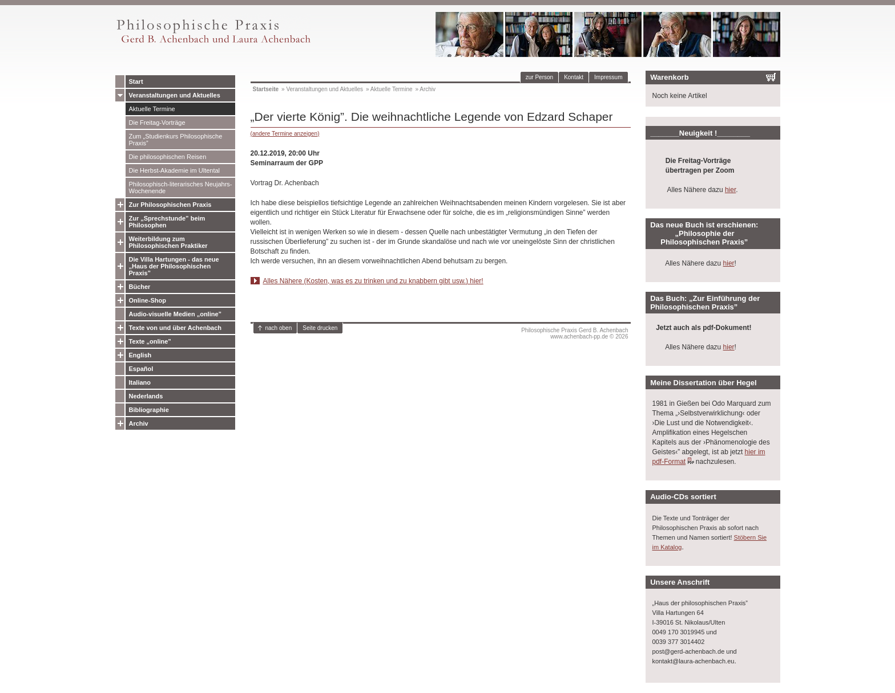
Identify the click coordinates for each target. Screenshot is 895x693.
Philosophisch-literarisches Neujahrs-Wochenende (180, 187)
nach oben (278, 328)
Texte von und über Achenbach (175, 327)
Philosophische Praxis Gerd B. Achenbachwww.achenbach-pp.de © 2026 (574, 333)
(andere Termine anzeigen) (285, 134)
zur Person (539, 77)
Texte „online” (150, 341)
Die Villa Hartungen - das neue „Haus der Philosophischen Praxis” (174, 266)
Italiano (140, 382)
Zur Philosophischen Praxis (170, 204)
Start (136, 81)
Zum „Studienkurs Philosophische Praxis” (176, 139)
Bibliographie (149, 409)
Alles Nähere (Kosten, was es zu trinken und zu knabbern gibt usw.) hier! (373, 281)
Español (141, 368)
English (140, 355)
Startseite (266, 89)
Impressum (608, 77)
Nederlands (146, 396)
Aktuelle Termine (152, 108)
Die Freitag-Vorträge (157, 122)
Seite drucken (320, 328)
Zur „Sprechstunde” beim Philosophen (167, 222)
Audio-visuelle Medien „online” (175, 314)
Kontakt (573, 77)
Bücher (140, 286)
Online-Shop (147, 300)
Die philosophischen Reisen (168, 156)
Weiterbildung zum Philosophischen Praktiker (168, 242)
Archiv (138, 423)
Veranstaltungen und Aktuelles (174, 95)
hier (730, 190)
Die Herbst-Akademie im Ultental (174, 170)
